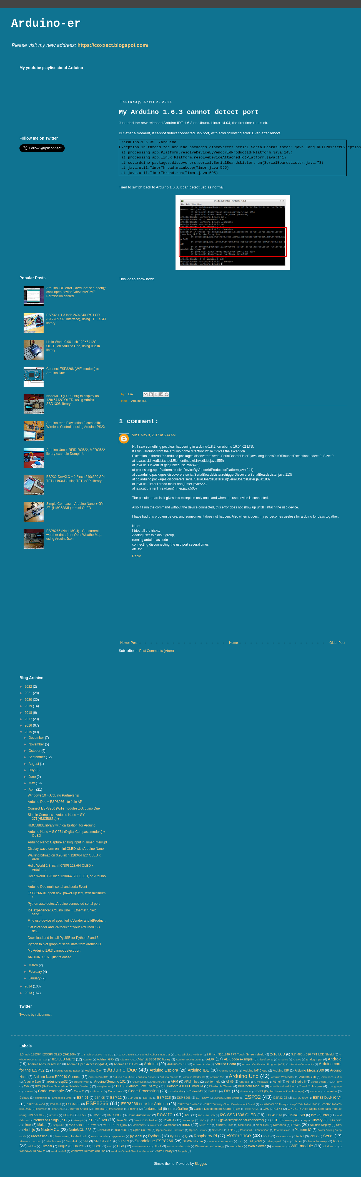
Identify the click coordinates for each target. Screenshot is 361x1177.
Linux (27, 1125)
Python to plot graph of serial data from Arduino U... (66, 944)
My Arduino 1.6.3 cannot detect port (54, 950)
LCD (275, 1120)
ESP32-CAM (300, 1097)
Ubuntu (79, 1146)
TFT (240, 1141)
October (35, 751)
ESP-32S (164, 1098)
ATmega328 (261, 1081)
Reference (238, 1135)
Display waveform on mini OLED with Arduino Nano (66, 849)
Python (154, 1136)
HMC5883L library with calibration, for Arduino (62, 825)
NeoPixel (262, 1124)
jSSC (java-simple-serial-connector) (237, 1120)
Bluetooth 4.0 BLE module (183, 1086)
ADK (210, 1059)
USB (120, 1146)
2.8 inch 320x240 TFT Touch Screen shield (235, 1054)
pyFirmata (119, 1136)
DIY (227, 1091)
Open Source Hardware (170, 1129)
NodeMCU (50, 1129)
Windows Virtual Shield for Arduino (131, 1151)
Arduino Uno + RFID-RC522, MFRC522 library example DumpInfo (75, 452)
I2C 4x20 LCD (206, 1115)
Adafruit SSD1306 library (154, 1059)
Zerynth (182, 1151)
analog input (314, 1059)
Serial (328, 1136)
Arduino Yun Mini (331, 1076)
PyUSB (175, 1136)
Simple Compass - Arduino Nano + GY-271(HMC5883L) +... (57, 817)
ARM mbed (191, 1081)
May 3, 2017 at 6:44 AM (158, 435)
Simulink (72, 1141)
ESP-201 (133, 1097)
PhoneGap (263, 1129)
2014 (29, 986)
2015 (29, 732)
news (296, 1124)
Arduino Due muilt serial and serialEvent (57, 887)
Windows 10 (330, 1146)
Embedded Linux (62, 1097)
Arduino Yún (307, 1076)
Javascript (188, 1120)
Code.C (79, 1091)
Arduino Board (225, 1064)
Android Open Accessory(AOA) (87, 1064)
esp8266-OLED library (273, 1104)
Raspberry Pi (205, 1136)
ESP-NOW (202, 1097)
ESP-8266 (183, 1097)
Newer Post (128, 643)
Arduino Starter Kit (194, 1076)
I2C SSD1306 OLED (238, 1115)
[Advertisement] (220, 77)
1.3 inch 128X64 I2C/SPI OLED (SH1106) (47, 1054)
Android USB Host (126, 1064)
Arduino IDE (139, 400)
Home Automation (139, 1115)
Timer (298, 1141)
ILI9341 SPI (296, 1115)
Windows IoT (58, 1151)
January (35, 978)
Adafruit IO (126, 1059)
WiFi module (301, 1146)
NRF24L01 (103, 1129)
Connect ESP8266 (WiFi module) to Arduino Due (64, 808)
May (32, 783)
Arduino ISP (281, 1070)
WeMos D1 (278, 1146)
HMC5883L (114, 1115)
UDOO (96, 1146)
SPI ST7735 (103, 1141)
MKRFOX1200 (224, 1124)
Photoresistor (282, 1129)
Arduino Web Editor (282, 1076)
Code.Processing (143, 1091)
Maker (42, 1125)
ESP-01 (82, 1098)
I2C (187, 1115)
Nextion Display (320, 1124)
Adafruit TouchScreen (189, 1059)
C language (335, 1086)
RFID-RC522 (283, 1136)
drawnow (245, 1091)
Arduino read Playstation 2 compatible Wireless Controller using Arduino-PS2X (75, 425)
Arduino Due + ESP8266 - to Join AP (55, 802)
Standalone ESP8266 (154, 1141)
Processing (39, 1136)
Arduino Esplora (164, 1070)
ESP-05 (99, 1097)
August (34, 764)
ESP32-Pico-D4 (35, 1104)
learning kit (291, 1120)
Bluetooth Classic (221, 1086)
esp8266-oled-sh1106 (304, 1104)
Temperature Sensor (221, 1141)
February (36, 972)
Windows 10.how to (32, 1151)
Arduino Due (122, 1070)
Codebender (176, 1091)
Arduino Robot (146, 1076)
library (318, 1120)
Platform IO (303, 1130)
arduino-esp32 (57, 1081)
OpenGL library (198, 1129)
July (32, 770)
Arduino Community (302, 1064)
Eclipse (24, 1097)
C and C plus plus (310, 1086)
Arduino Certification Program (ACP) (263, 1064)
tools (337, 1141)
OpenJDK (218, 1129)
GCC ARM (251, 1108)
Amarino (283, 1059)
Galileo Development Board (212, 1108)
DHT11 (213, 1091)
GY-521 (53, 1115)
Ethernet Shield (77, 1108)
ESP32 (252, 1097)
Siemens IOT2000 (30, 1141)
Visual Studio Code (178, 1146)
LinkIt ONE (335, 1120)
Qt (186, 1136)
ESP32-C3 (280, 1097)
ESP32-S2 (73, 1104)
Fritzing (133, 1108)
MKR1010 (205, 1124)
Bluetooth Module (251, 1086)
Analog (297, 1059)
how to (165, 1114)
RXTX (314, 1136)
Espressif (41, 1108)
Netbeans (279, 1124)
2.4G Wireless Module (188, 1054)
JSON (202, 1120)
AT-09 (230, 1081)
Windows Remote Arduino (88, 1151)
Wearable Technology (209, 1146)
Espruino (57, 1108)
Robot (300, 1136)
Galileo (182, 1109)
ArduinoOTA (158, 1081)
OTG (231, 1129)
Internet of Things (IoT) (49, 1120)
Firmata (99, 1108)
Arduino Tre (217, 1076)
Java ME (122, 1120)
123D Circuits (126, 1054)
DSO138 (315, 1091)
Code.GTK (96, 1091)
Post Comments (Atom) (156, 651)
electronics (40, 1097)
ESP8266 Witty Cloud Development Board (229, 1104)
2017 (29, 719)
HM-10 (96, 1115)
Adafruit (87, 1059)
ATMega (244, 1081)
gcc (238, 1108)
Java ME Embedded (146, 1120)
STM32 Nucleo (193, 1141)
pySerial (136, 1136)
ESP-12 (116, 1098)
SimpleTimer (53, 1141)
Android (335, 1059)
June (33, 777)
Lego (305, 1120)
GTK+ (278, 1108)
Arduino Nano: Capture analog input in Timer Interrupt (67, 842)
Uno (109, 1146)
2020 (29, 700)
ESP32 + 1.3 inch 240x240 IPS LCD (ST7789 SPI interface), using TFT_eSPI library (76, 319)
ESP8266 (97, 1103)
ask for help (212, 1081)
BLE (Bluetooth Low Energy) (137, 1086)
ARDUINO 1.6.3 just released (49, 957)
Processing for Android (70, 1136)
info (313, 1115)
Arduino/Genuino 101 (110, 1081)
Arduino (151, 1064)
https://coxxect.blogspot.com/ (112, 45)
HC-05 (67, 1115)
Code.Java (115, 1091)
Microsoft (170, 1124)
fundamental (153, 1109)
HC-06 (82, 1115)
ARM (174, 1081)
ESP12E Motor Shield (226, 1097)
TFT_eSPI (255, 1141)
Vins (135, 435)
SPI (85, 1141)
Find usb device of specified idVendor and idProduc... (67, 921)
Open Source (142, 1129)
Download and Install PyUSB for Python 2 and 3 (63, 938)
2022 (29, 687)
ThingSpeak (274, 1141)
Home (233, 643)
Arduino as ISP (177, 1064)
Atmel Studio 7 (320, 1081)
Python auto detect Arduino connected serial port (64, 904)
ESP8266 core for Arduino (144, 1104)
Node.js (29, 1130)
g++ (170, 1108)
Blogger (200, 1164)
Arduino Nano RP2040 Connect (57, 1077)
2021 (29, 693)
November (37, 744)
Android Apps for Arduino (44, 1064)
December (37, 738)
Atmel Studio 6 (296, 1081)
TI (288, 1141)
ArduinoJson (139, 1081)
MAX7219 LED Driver (83, 1124)
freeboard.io (116, 1108)
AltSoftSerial (266, 1059)
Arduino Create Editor (67, 1070)
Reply (136, 556)
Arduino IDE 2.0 (228, 1070)
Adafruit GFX (105, 1059)
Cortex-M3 (195, 1091)
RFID (267, 1136)
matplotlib (58, 1124)
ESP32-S (55, 1104)
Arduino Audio (201, 1064)
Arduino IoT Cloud (255, 1070)
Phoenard (246, 1129)
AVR (26, 1086)
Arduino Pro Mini (123, 1076)
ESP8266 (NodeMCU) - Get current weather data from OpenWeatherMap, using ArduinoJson (74, 535)
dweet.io (331, 1091)
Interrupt (78, 1120)
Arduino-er (46, 24)
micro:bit (154, 1124)
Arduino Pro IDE (98, 1076)
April (32, 790)
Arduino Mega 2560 (309, 1070)
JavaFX (168, 1120)
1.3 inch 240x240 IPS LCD (97, 1054)
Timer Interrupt (317, 1141)
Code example (51, 1091)
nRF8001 (121, 1129)
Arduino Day (93, 1070)
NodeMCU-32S (80, 1130)
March (34, 965)
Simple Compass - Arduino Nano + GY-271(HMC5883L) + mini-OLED (75, 506)
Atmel (277, 1081)
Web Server (257, 1146)
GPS (266, 1108)
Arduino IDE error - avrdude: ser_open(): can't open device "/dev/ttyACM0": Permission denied (76, 292)
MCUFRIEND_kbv (115, 1124)
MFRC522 (138, 1124)
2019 (29, 706)
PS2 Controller (100, 1136)
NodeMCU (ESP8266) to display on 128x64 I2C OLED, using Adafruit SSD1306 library (72, 400)
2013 (29, 993)
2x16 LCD (277, 1054)
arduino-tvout (81, 1081)
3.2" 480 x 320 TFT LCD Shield (312, 1054)
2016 (29, 725)
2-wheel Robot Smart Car (155, 1054)
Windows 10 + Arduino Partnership (53, 795)
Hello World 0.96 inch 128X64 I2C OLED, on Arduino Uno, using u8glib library (73, 346)
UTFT (157, 1146)
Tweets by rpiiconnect (35, 1015)
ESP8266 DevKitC (188, 1104)
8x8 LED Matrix (63, 1059)
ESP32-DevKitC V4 (327, 1098)
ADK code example (238, 1059)
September (37, 757)
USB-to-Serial (140, 1146)
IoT (90, 1120)
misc (186, 1124)
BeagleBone (104, 1086)
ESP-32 (147, 1097)
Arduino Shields (169, 1076)
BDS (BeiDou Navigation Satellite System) (63, 1086)
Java (103, 1120)
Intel (325, 1115)
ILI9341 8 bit (273, 1115)
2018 (29, 713)
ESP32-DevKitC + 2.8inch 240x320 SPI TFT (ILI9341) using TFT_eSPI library (75, 479)
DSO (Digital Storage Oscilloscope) (280, 1091)
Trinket (32, 1146)
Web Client (236, 1146)
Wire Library (164, 1151)
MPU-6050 (244, 1124)
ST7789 (123, 1141)
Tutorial (46, 1146)
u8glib (62, 1146)
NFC (339, 1124)
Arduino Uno (244, 1076)
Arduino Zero (32, 1081)
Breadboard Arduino (282, 1086)
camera (28, 1091)
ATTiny (338, 1081)
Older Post (337, 643)
